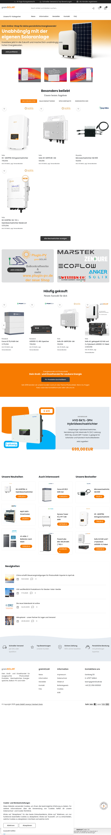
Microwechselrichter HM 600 (87, 158)
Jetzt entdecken (16, 270)
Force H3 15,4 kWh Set (10, 341)
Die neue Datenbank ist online (28, 603)
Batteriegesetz (62, 685)
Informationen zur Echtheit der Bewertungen (83, 833)
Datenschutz (62, 678)
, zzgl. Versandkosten (16, 163)
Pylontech (5, 339)
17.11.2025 (24, 593)
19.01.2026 (25, 579)
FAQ (75, 16)
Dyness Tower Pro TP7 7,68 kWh (62, 517)
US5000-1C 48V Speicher (39, 341)
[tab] (29, 101)
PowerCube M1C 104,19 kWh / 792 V (63, 542)
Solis (3, 155)
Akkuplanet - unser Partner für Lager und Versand (35, 617)
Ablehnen (11, 825)
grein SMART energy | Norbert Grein (29, 704)
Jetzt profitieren (11, 52)
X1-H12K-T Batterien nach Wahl (26, 539)
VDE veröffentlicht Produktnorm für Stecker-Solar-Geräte (38, 589)
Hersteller (56, 16)
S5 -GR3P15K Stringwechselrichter (15, 158)
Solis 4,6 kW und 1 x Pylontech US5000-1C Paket (101, 542)
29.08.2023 (25, 621)
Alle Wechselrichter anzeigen (55, 238)
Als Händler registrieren (88, 1)
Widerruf (60, 682)
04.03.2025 (25, 607)
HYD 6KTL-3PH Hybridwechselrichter (82, 422)
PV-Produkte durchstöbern (55, 379)
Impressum (61, 674)
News (33, 16)
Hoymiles (79, 155)
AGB (58, 692)
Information (43, 16)
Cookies (60, 689)
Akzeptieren (27, 825)
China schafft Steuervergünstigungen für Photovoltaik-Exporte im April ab (45, 575)
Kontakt (67, 16)
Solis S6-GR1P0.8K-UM (47, 158)
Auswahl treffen (9, 831)
